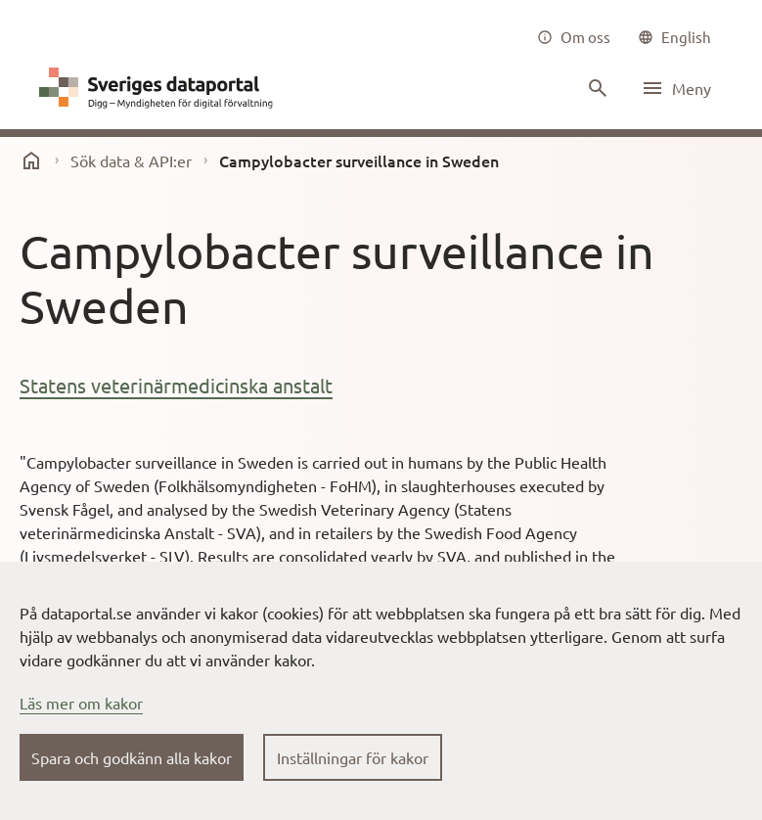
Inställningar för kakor (352, 757)
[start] (31, 160)
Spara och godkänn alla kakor (131, 757)
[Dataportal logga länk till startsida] (160, 88)
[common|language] (674, 37)
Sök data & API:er (131, 160)
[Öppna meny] (676, 88)
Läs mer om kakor (81, 702)
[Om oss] (573, 37)
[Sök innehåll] (595, 88)
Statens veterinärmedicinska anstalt (176, 385)
